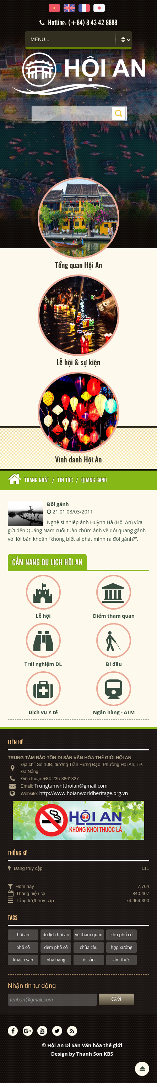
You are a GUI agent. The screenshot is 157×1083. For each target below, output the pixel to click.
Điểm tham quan (114, 615)
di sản (88, 960)
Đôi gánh (58, 504)
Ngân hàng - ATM (114, 712)
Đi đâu (114, 664)
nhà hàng (56, 960)
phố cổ (23, 947)
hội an (23, 935)
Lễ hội (43, 615)
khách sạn (23, 960)
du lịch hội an (56, 935)
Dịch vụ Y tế (43, 712)
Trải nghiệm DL (43, 664)
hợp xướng (121, 947)
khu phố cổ (121, 935)
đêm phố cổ (55, 947)
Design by (82, 1053)
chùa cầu (89, 947)
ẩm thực (121, 960)
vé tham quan (88, 935)
